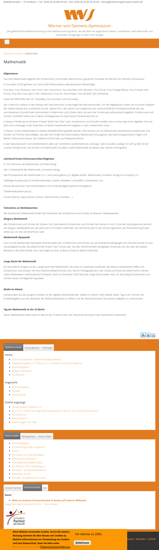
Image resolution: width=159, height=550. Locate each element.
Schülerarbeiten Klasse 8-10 (26, 407)
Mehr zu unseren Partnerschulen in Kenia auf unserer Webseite (49, 500)
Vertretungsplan (20, 367)
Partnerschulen (33, 486)
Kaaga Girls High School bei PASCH (24, 504)
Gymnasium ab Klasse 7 (24, 458)
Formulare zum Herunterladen (28, 454)
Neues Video (44, 436)
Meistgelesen (28, 436)
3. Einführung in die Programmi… (29, 447)
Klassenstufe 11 (20, 418)
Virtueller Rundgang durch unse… (29, 477)
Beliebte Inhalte (13, 347)
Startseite (9, 53)
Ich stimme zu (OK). (88, 534)
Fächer (19, 53)
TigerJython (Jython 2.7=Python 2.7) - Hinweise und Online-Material (47, 363)
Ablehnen (82, 542)
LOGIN (151, 539)
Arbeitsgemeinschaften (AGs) (27, 462)
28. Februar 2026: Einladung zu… (29, 466)
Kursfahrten (18, 374)
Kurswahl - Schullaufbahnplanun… (30, 470)
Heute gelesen (32, 347)
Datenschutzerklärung (26, 547)
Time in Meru (50, 504)
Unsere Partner (13, 487)
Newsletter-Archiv (21, 473)
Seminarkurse (19, 414)
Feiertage (47, 347)
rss (44, 487)
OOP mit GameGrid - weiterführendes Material (36, 359)
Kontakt (16, 390)
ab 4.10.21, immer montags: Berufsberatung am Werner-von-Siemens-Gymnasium (55, 410)
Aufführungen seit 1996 (24, 422)
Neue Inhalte (12, 435)
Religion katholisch (21, 370)
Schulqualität (19, 394)
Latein (15, 450)
